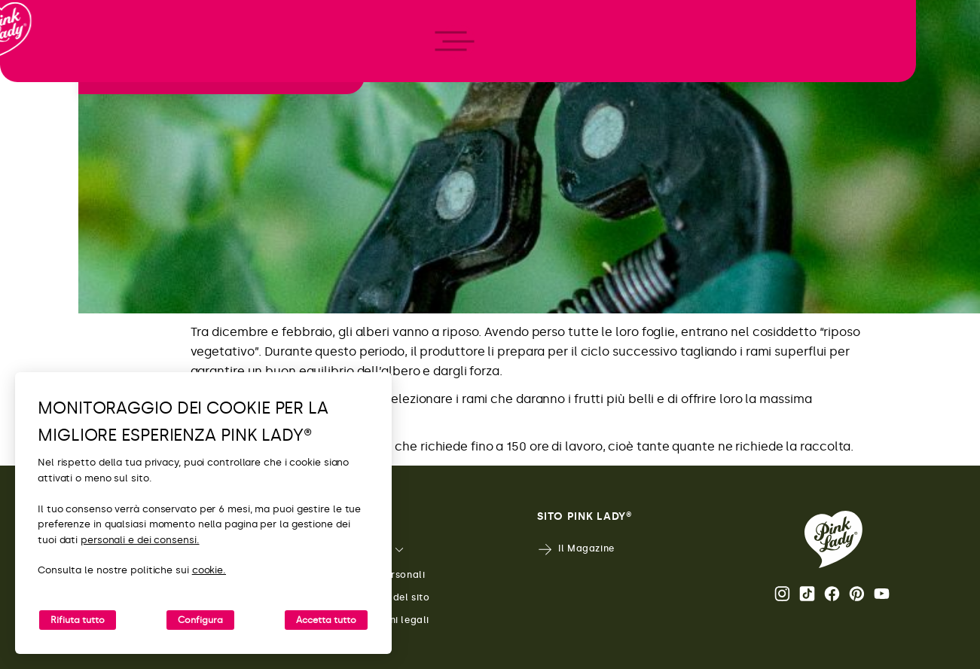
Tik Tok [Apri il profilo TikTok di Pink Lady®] (807, 593)
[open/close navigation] (39, 335)
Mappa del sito (381, 597)
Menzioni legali (381, 620)
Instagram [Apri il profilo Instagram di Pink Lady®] (782, 593)
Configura (200, 620)
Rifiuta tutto (77, 620)
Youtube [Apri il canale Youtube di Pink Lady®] (881, 593)
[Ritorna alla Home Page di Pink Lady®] (833, 539)
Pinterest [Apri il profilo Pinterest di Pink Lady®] (856, 593)
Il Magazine (576, 549)
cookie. (209, 570)
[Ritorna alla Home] (39, 74)
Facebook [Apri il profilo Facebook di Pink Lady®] (832, 593)
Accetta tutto (326, 620)
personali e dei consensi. (140, 539)
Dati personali (379, 575)
